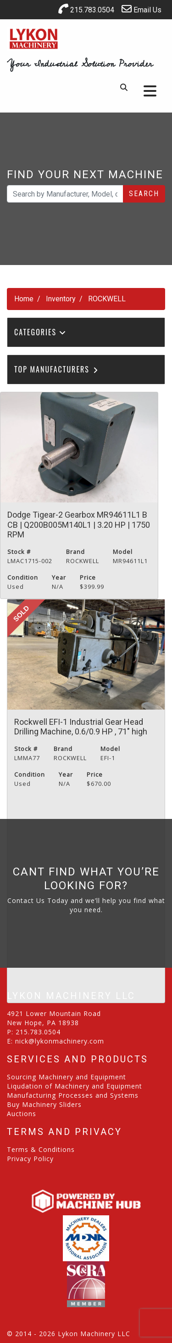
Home (23, 298)
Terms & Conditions (41, 1149)
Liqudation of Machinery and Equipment (74, 1086)
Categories (40, 332)
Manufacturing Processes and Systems (73, 1095)
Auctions (21, 1113)
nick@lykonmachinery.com (59, 1041)
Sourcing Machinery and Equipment (66, 1076)
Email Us (141, 9)
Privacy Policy (30, 1158)
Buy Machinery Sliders (44, 1104)
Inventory (61, 298)
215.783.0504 (86, 9)
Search (144, 193)
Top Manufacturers (56, 369)
